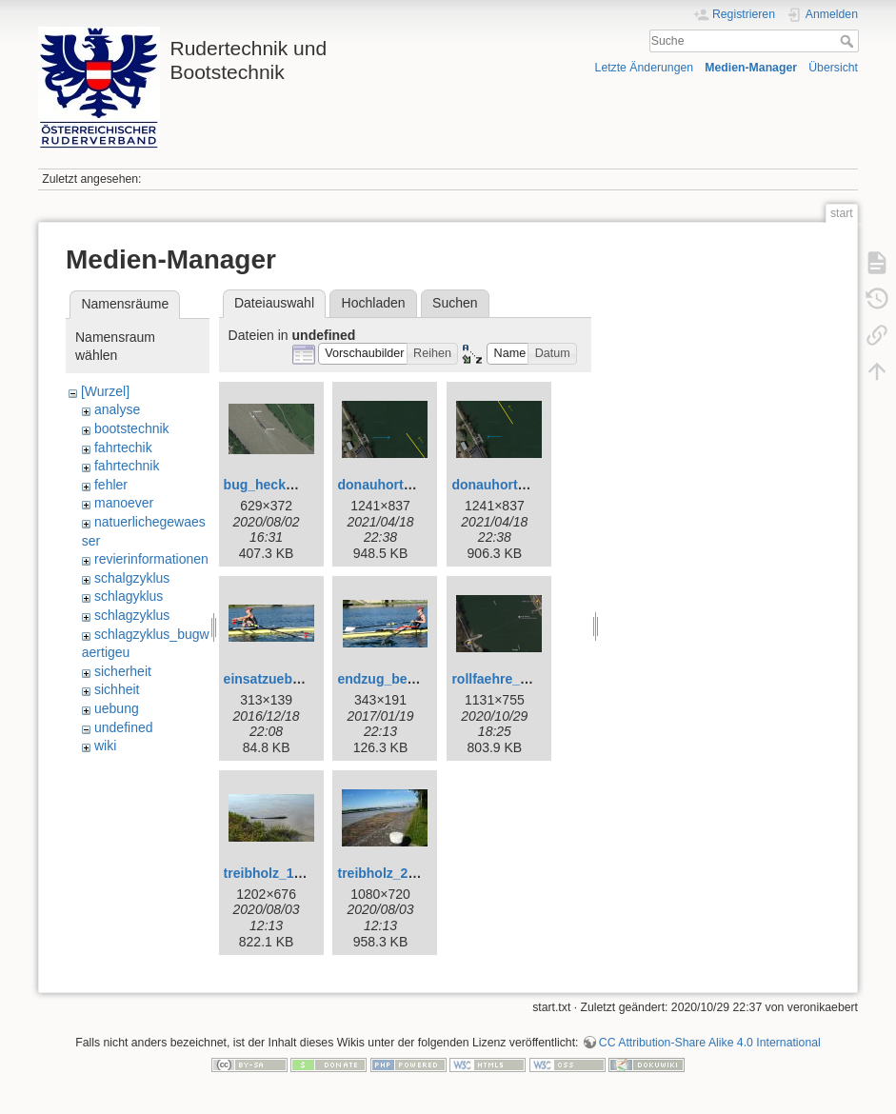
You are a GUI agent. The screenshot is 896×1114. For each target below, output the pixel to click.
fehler (111, 484)
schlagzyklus (131, 615)
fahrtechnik (126, 465)
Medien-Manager (751, 67)
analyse (117, 409)
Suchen (454, 302)
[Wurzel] (105, 391)
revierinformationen (151, 559)
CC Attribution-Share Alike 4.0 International (710, 1042)
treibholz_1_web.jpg (287, 873)
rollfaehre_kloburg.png (523, 678)
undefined (123, 727)
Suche (849, 41)
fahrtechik (123, 447)
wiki (105, 745)
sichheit (116, 689)
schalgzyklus (131, 578)
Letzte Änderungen (644, 67)
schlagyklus (128, 596)
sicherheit (122, 671)
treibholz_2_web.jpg (401, 873)
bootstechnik (131, 428)
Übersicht (833, 67)
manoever (123, 502)
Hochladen (374, 302)
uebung (116, 708)
